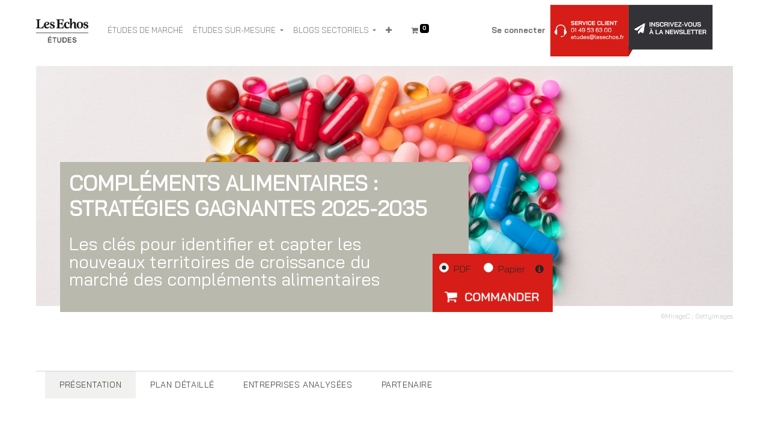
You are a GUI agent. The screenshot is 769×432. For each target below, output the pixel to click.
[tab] (90, 384)
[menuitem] (145, 30)
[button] (389, 30)
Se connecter (518, 30)
